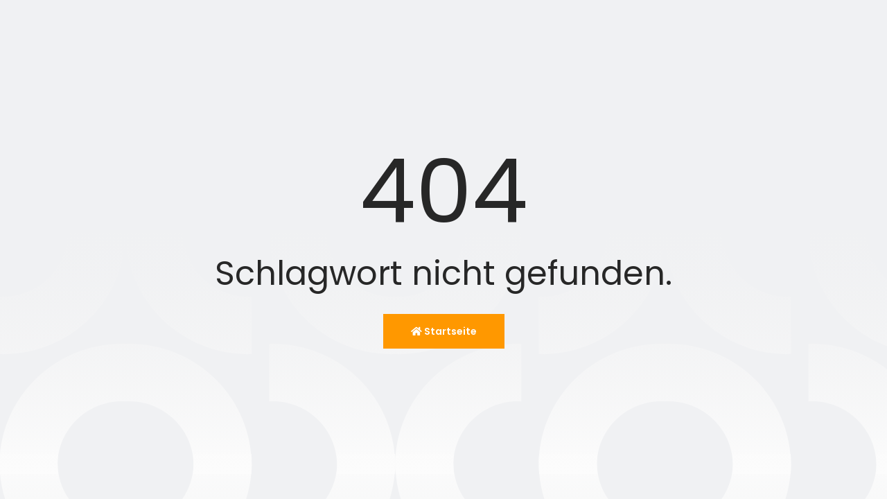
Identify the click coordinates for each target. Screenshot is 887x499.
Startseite (444, 331)
